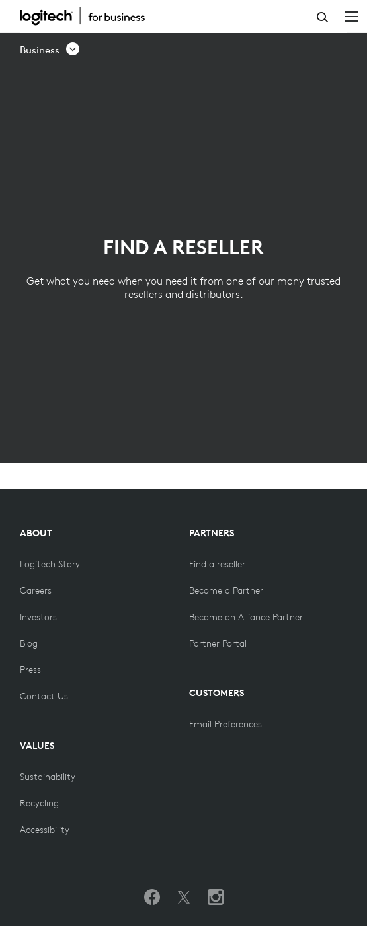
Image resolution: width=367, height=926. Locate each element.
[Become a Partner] (226, 590)
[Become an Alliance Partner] (246, 617)
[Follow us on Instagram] (216, 897)
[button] (50, 50)
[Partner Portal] (218, 643)
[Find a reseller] (217, 564)
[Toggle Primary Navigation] (351, 16)
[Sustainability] (47, 777)
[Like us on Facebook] (152, 897)
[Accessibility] (44, 830)
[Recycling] (39, 803)
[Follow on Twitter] (184, 897)
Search (322, 17)
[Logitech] (89, 16)
